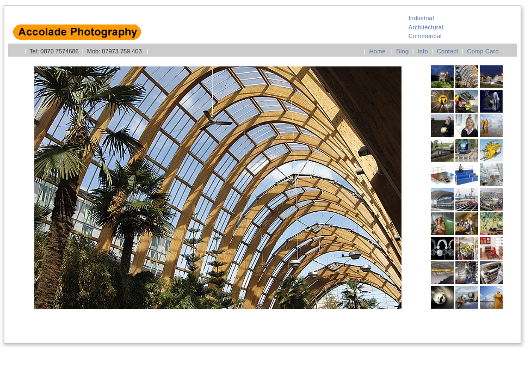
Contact (447, 51)
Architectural (426, 27)
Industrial (421, 18)
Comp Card (483, 51)
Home (377, 51)
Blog (402, 51)
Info (422, 51)
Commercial (425, 36)
